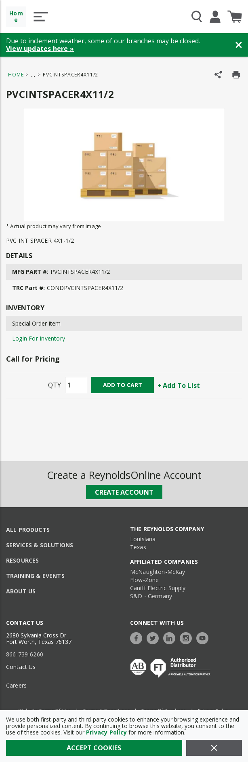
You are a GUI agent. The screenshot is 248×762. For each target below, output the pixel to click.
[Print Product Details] (236, 74)
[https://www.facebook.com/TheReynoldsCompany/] (138, 637)
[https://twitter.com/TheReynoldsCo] (155, 637)
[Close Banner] (238, 45)
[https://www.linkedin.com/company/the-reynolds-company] (171, 637)
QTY (54, 385)
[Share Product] (218, 74)
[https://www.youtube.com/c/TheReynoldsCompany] (204, 637)
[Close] (214, 748)
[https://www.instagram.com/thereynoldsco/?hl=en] (188, 637)
